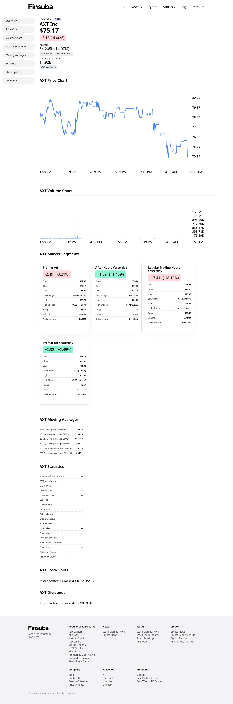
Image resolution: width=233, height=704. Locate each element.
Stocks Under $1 (78, 645)
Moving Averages (16, 55)
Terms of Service (78, 681)
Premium (198, 7)
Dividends (11, 80)
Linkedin (107, 684)
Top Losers (75, 641)
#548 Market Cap (48, 67)
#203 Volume (46, 53)
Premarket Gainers (79, 658)
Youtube (107, 681)
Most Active (75, 651)
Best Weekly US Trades (150, 681)
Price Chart (12, 29)
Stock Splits (12, 72)
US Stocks (45, 19)
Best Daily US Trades (148, 678)
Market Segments (16, 46)
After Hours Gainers (80, 661)
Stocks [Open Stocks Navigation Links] (169, 7)
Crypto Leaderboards (183, 635)
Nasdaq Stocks (77, 638)
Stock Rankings (145, 638)
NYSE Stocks (76, 648)
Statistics (11, 63)
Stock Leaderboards (148, 635)
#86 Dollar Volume (64, 53)
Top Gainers (75, 631)
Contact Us (75, 678)
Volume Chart (14, 38)
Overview (11, 21)
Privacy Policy (76, 684)
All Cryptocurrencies (182, 641)
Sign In (141, 674)
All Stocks (74, 635)
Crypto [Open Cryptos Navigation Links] (152, 7)
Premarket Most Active (82, 654)
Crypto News (110, 635)
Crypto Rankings (180, 638)
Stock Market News (114, 631)
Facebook (108, 678)
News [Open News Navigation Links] (136, 7)
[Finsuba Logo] (40, 7)
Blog (182, 7)
